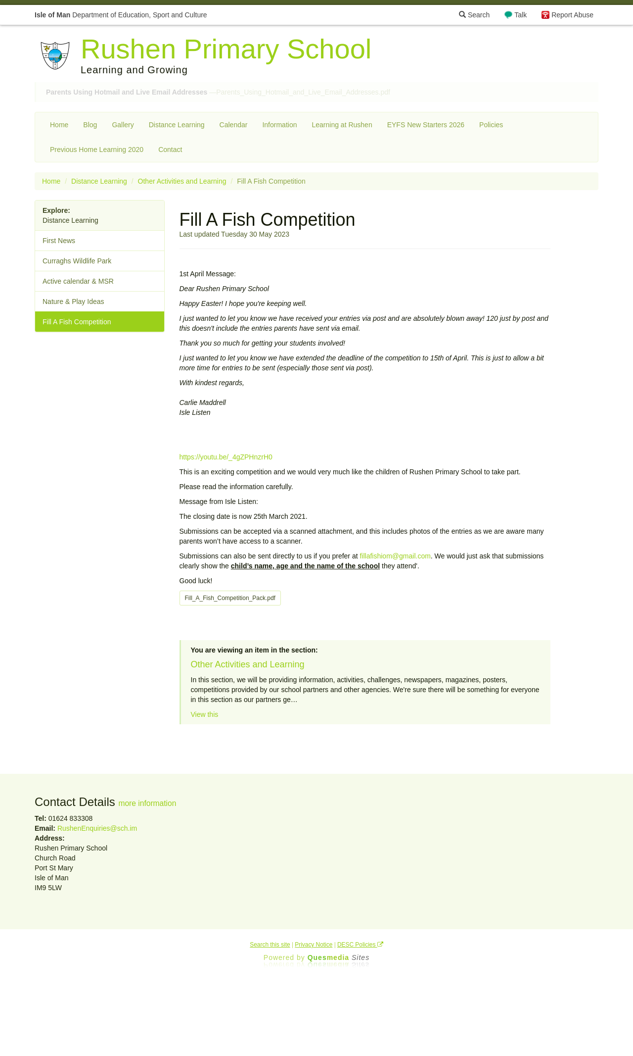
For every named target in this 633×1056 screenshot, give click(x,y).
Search (474, 15)
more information (147, 803)
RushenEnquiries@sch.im (97, 828)
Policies (491, 125)
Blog (90, 125)
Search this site (270, 944)
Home (59, 125)
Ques (339, 957)
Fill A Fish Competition (77, 322)
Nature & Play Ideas (73, 301)
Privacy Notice (313, 944)
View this (205, 714)
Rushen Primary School (226, 48)
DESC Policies (360, 944)
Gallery (123, 125)
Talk (520, 15)
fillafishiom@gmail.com (395, 556)
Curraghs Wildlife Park (77, 261)
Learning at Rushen (342, 125)
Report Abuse (572, 15)
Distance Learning (177, 125)
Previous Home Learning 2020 (96, 149)
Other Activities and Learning (182, 181)
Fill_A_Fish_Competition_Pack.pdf (230, 598)
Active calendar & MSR (78, 281)
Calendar (234, 125)
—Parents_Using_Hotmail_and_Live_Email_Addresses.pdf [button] (218, 92)
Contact (170, 149)
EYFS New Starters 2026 (425, 125)
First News (59, 241)
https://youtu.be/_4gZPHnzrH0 (226, 457)
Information (279, 125)
